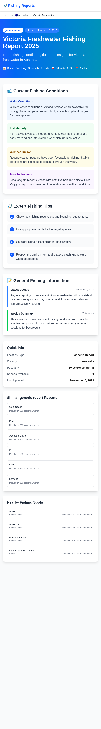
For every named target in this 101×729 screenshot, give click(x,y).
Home (6, 15)
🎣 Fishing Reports (19, 6)
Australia (21, 15)
